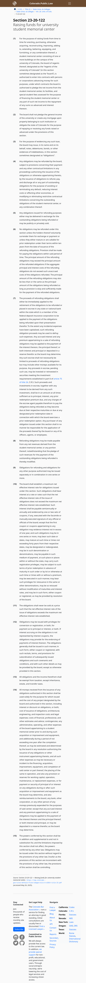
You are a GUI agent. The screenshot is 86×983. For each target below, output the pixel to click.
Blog (52, 914)
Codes (71, 907)
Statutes (72, 914)
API (51, 924)
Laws (71, 922)
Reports (53, 934)
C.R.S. (20, 9)
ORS (75, 926)
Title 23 (28, 9)
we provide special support (35, 952)
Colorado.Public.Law (41, 3)
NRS (71, 918)
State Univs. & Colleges (41, 9)
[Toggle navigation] (69, 3)
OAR (71, 926)
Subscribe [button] (19, 929)
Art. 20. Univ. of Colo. (44, 11)
